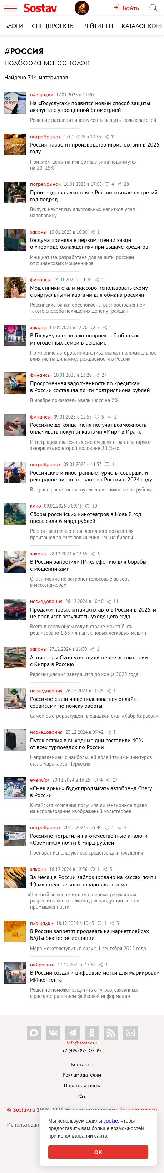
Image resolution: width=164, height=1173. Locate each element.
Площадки (42, 95)
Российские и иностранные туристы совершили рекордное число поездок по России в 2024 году (91, 476)
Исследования (47, 601)
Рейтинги (98, 25)
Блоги (13, 25)
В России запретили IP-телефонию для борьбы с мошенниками (88, 565)
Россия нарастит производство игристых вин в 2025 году (95, 148)
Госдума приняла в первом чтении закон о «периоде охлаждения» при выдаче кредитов (89, 243)
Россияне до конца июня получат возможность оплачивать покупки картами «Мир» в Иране (88, 428)
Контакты (82, 1064)
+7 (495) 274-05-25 (82, 1050)
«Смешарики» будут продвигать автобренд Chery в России (91, 791)
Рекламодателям (82, 1074)
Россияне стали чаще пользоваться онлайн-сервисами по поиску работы (84, 702)
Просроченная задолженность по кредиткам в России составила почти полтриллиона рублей (90, 387)
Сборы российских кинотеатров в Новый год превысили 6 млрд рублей (85, 517)
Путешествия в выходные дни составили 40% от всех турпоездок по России (86, 744)
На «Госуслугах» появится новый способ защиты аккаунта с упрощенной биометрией (90, 106)
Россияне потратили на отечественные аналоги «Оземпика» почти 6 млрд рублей (89, 839)
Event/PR (40, 780)
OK (98, 1152)
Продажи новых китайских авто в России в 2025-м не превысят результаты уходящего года (93, 613)
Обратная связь (82, 1085)
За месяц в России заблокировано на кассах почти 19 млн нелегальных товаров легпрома (93, 880)
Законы (39, 232)
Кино (36, 506)
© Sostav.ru (21, 1109)
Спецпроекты (53, 25)
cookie (111, 1121)
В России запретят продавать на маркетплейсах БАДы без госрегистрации (89, 934)
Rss (82, 1096)
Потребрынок (46, 136)
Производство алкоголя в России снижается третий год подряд (94, 196)
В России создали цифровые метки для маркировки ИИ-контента (94, 976)
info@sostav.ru (82, 1042)
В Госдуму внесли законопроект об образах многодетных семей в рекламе (84, 339)
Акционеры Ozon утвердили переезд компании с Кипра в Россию (89, 661)
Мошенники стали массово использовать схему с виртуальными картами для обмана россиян (89, 291)
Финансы (41, 279)
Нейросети (43, 964)
